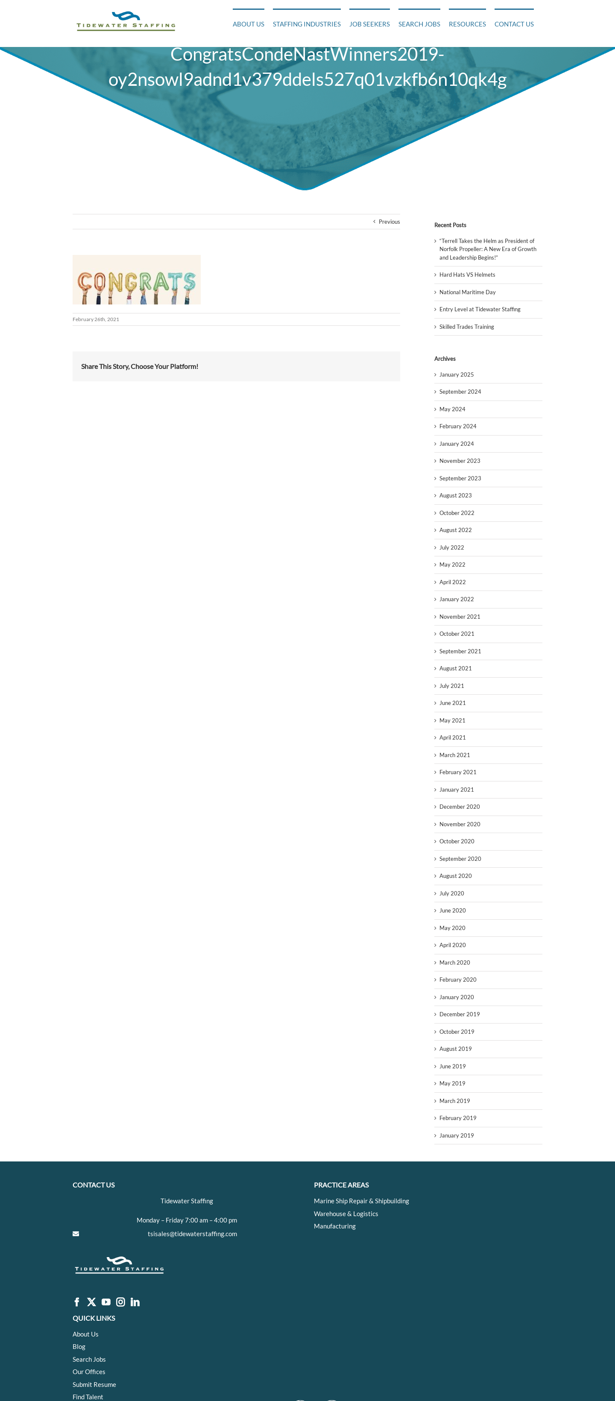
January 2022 (456, 599)
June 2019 (452, 1066)
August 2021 (455, 668)
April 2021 (452, 737)
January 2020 (456, 997)
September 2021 (460, 651)
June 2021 (452, 702)
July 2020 (451, 893)
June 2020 (452, 910)
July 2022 (451, 547)
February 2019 (458, 1117)
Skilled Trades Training (466, 326)
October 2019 (456, 1031)
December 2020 (459, 806)
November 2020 (459, 824)
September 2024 (460, 391)
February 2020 (458, 979)
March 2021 (454, 755)
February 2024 (458, 426)
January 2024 (456, 443)
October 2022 (456, 512)
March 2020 (454, 962)
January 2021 (456, 789)
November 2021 (459, 616)
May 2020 (452, 927)
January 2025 (456, 374)
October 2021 (456, 633)
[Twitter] (91, 1302)
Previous (389, 221)
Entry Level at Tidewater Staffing (480, 309)
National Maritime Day (467, 292)
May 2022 (452, 564)
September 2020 (460, 858)
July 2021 (451, 685)
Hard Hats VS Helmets (467, 274)
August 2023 (455, 495)
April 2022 (452, 582)
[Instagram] (120, 1302)
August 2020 (455, 875)
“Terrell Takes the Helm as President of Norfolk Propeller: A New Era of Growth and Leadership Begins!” (487, 249)
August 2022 (455, 529)
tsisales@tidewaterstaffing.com (192, 1233)
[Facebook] (77, 1302)
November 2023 (459, 460)
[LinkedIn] (135, 1302)
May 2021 (452, 720)
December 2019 (459, 1014)
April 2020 (452, 945)
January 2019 (456, 1135)
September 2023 (460, 478)
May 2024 (452, 409)
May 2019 (452, 1083)
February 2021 (458, 772)
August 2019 (455, 1048)
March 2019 (454, 1100)
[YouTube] (106, 1302)
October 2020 (456, 841)
